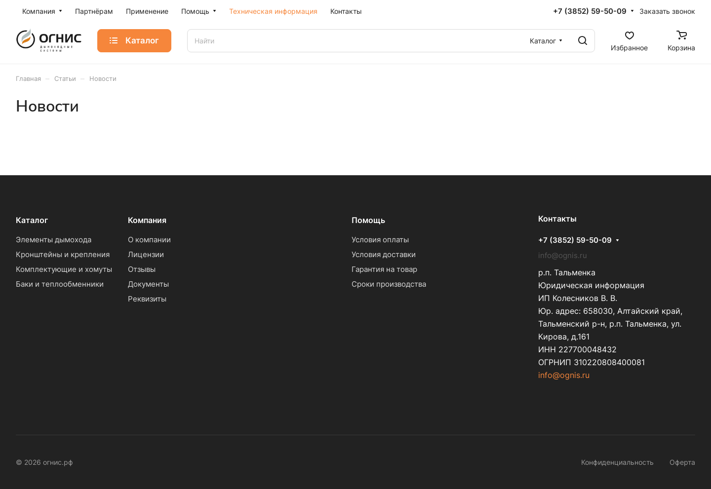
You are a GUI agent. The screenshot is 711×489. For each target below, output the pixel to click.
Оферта (682, 462)
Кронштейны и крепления (63, 254)
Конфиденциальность (617, 462)
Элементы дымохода (53, 239)
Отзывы (142, 269)
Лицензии (146, 254)
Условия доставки (384, 254)
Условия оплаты (380, 239)
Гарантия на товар (384, 269)
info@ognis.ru (564, 375)
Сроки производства (389, 284)
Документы (148, 284)
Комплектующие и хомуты (64, 269)
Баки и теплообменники (60, 284)
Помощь (368, 220)
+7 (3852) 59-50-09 (590, 11)
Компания (147, 220)
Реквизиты (147, 298)
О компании (149, 239)
